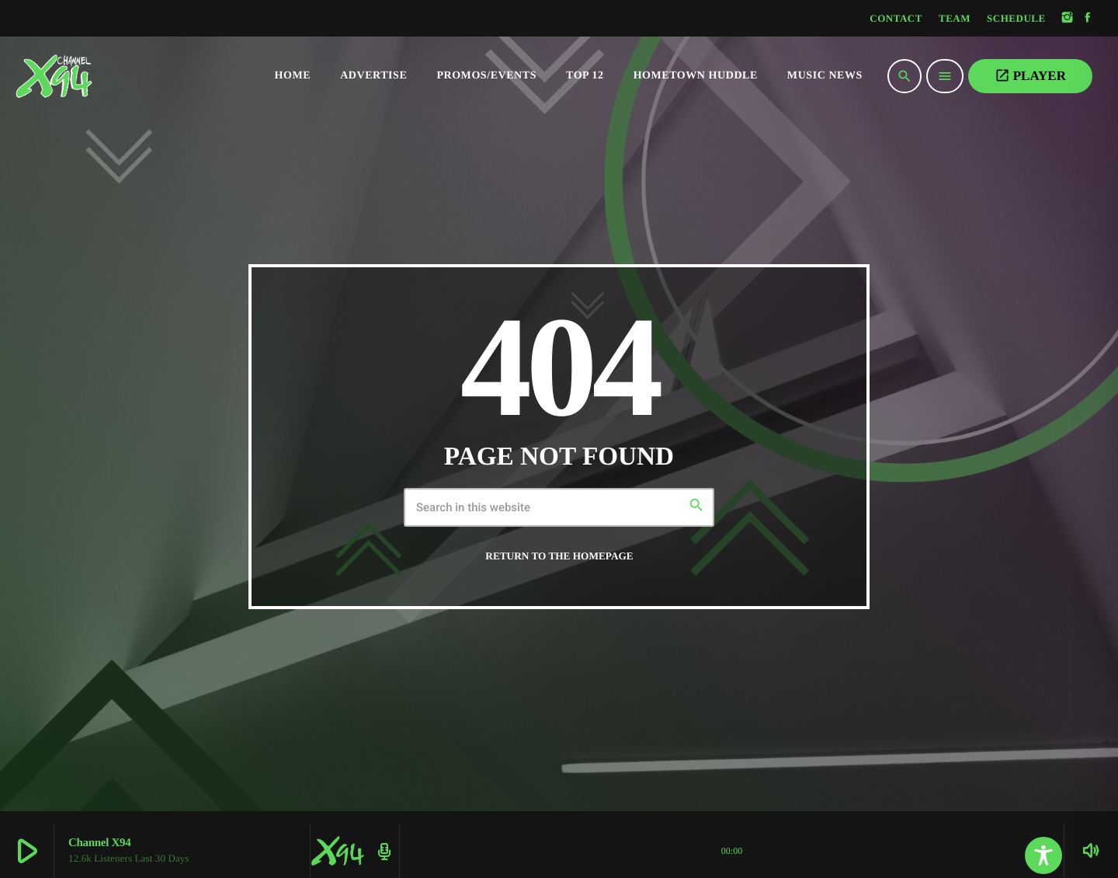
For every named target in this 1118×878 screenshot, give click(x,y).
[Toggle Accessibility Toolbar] (1043, 855)
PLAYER (1030, 75)
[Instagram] (1067, 18)
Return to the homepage (559, 556)
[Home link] (85, 76)
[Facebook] (1088, 18)
